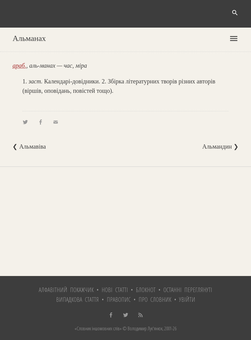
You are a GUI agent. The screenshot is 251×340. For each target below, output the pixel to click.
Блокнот (146, 290)
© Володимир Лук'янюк (142, 328)
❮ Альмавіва (29, 146)
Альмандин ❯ (220, 146)
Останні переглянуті (187, 290)
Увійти (187, 299)
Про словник (155, 299)
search (235, 12)
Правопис (119, 299)
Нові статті (115, 290)
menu (234, 38)
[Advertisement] (125, 221)
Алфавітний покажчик (66, 290)
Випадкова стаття (77, 299)
